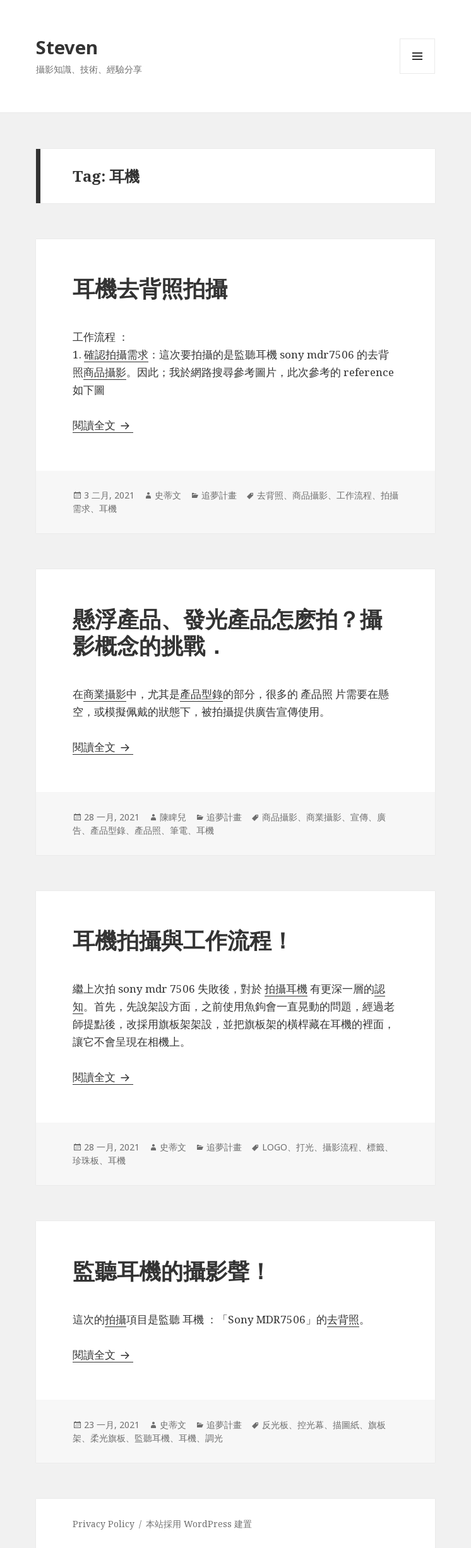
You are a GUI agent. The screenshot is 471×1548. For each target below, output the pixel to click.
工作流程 (354, 495)
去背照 (270, 495)
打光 (305, 1147)
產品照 (147, 830)
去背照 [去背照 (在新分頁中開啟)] (343, 1319)
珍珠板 (86, 1160)
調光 (214, 1438)
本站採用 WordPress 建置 (199, 1524)
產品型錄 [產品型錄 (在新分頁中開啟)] (201, 694)
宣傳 (359, 817)
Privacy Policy (103, 1524)
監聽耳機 (152, 1438)
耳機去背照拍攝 (150, 288)
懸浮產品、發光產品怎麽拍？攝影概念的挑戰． (227, 632)
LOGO (274, 1147)
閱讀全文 (103, 425)
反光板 (275, 1425)
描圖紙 (346, 1425)
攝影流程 (340, 1147)
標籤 (376, 1147)
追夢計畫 (219, 495)
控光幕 (310, 1425)
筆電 (179, 830)
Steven (67, 47)
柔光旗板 (108, 1438)
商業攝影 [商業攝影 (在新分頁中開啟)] (104, 694)
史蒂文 (168, 495)
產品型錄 (108, 830)
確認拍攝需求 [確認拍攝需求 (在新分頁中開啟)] (116, 354)
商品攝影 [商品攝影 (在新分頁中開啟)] (104, 372)
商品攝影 (310, 495)
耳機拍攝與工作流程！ (183, 940)
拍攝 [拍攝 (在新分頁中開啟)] (115, 1319)
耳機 (108, 508)
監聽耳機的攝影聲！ (172, 1270)
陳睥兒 (173, 817)
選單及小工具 (417, 73)
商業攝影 (324, 817)
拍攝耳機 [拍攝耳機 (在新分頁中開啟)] (286, 988)
